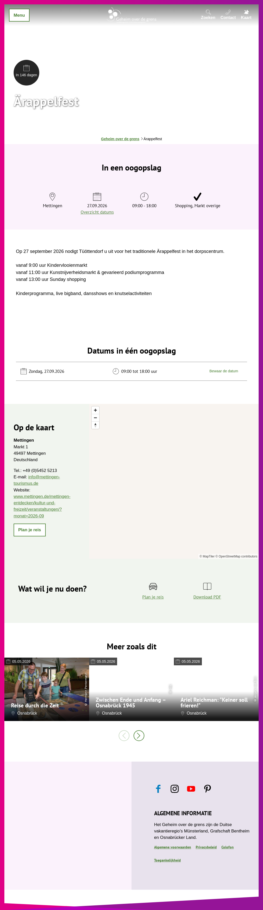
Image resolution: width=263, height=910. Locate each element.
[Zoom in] (95, 410)
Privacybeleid (206, 847)
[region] (174, 481)
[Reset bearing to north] (95, 425)
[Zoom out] (95, 417)
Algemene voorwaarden (172, 847)
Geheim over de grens (120, 139)
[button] (30, 530)
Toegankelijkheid (167, 860)
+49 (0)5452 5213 (40, 470)
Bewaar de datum (224, 371)
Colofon (227, 847)
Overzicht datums (97, 212)
